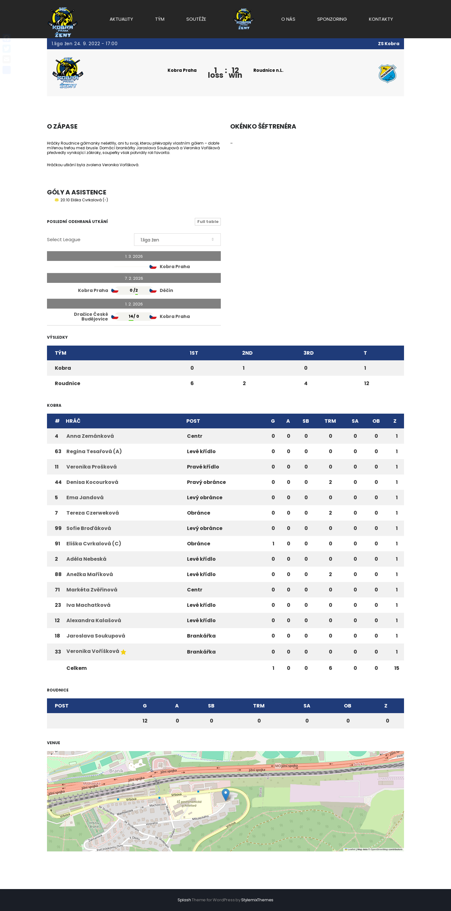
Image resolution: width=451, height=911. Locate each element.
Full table (208, 222)
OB (376, 421)
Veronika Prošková (91, 466)
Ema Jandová (85, 497)
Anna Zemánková (90, 436)
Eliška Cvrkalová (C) (93, 543)
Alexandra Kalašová (93, 620)
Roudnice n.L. (269, 70)
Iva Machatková (88, 605)
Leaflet (350, 849)
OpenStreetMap (379, 849)
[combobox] (177, 239)
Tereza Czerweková (92, 512)
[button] (226, 794)
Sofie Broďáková (88, 528)
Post (193, 421)
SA (355, 421)
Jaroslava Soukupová (95, 635)
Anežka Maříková (89, 574)
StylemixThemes (257, 900)
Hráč (73, 421)
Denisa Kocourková (92, 482)
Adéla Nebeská (86, 559)
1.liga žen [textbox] (150, 240)
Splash (184, 900)
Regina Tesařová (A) (94, 451)
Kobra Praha (181, 70)
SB (306, 421)
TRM (330, 421)
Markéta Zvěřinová (91, 589)
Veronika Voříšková (92, 651)
